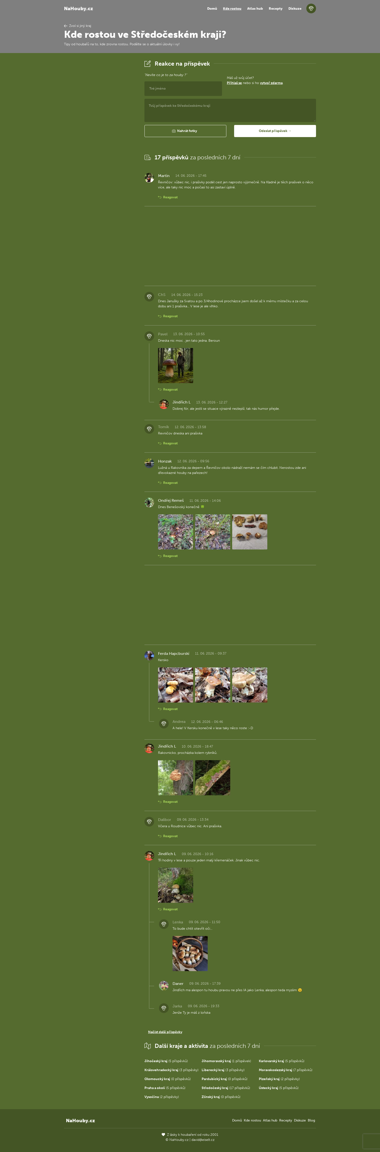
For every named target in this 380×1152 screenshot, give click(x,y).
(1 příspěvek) (226, 1061)
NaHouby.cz (78, 8)
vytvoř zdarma (271, 83)
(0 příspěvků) (167, 1079)
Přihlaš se (234, 83)
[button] (185, 131)
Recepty (276, 9)
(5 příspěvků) (166, 1061)
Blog (311, 1120)
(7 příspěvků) (285, 1070)
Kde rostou (232, 9)
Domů (212, 9)
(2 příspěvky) (279, 1079)
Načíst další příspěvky (165, 1032)
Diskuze (294, 9)
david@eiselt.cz (202, 1140)
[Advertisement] (100, 131)
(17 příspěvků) (226, 1088)
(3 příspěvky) (171, 1070)
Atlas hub (255, 9)
